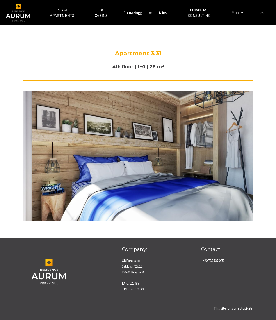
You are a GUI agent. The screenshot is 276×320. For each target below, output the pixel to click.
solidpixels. (245, 308)
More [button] (236, 12)
